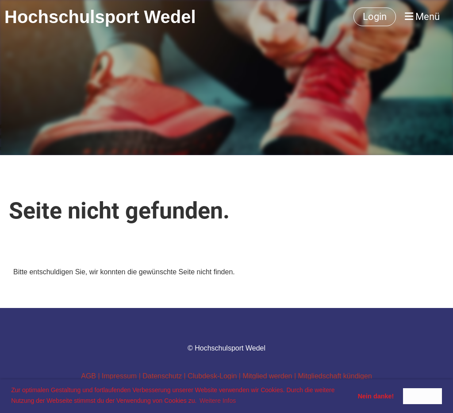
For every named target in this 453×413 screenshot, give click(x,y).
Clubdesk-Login (212, 376)
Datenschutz (162, 376)
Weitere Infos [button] (218, 400)
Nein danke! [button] (376, 396)
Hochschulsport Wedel (100, 17)
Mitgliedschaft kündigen (335, 376)
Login (375, 16)
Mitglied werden (267, 376)
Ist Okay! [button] (422, 396)
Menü (422, 16)
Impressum (120, 376)
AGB (88, 376)
